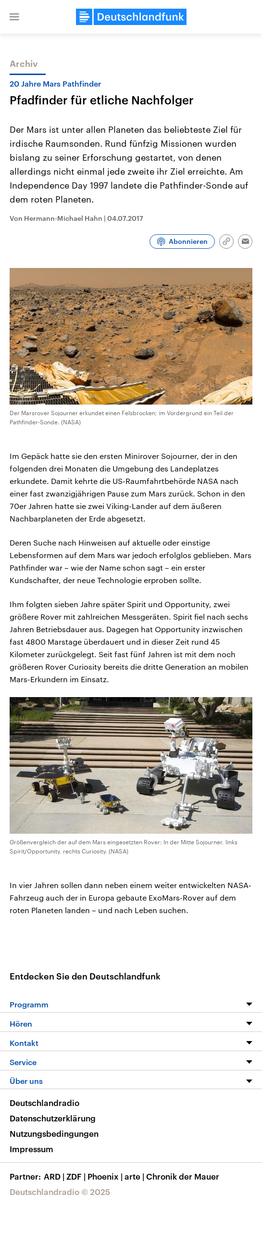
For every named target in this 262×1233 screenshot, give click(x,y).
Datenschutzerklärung (53, 1118)
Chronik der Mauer (182, 1176)
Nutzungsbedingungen (54, 1133)
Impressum (31, 1149)
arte (135, 1176)
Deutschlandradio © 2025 (60, 1191)
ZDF (76, 1176)
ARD (55, 1176)
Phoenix (106, 1176)
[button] (14, 17)
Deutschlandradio (44, 1102)
